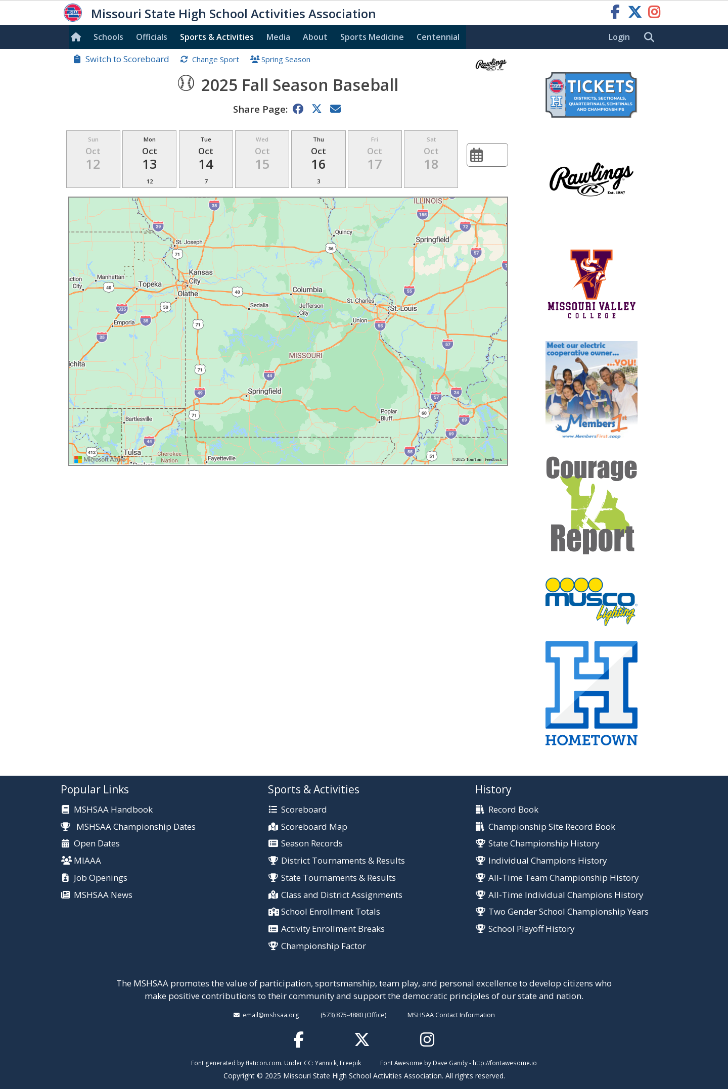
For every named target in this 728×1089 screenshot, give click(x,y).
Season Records (312, 843)
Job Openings (100, 878)
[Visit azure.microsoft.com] (100, 459)
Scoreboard (304, 810)
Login (619, 36)
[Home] (78, 37)
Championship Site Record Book (551, 827)
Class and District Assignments (341, 895)
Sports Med (372, 36)
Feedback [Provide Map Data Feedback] (493, 459)
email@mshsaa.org (271, 1015)
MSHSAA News (103, 895)
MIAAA (87, 861)
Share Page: (260, 109)
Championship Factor (323, 946)
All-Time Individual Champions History (565, 895)
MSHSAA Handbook (113, 810)
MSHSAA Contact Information (451, 1014)
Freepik (350, 1063)
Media (278, 36)
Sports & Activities (217, 36)
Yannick (326, 1063)
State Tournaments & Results (338, 878)
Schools (108, 36)
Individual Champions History (547, 861)
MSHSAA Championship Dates (128, 826)
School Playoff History (531, 929)
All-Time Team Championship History (563, 878)
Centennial (438, 36)
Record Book (513, 810)
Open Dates (97, 843)
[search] (651, 37)
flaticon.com (263, 1063)
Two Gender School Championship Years (568, 912)
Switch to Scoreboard (127, 59)
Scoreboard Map (314, 827)
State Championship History (543, 843)
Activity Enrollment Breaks (333, 929)
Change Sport (215, 59)
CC (308, 1063)
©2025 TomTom (467, 459)
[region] (288, 331)
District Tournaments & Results (343, 861)
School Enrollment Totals (330, 912)
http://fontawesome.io (505, 1063)
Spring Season (285, 59)
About (315, 36)
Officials (151, 36)
